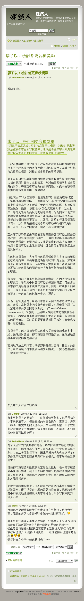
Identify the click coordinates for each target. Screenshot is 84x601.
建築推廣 (27, 40)
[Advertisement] (36, 114)
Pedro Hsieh (18, 77)
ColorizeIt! (76, 591)
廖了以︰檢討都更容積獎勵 (30, 55)
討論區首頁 (15, 40)
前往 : (51, 560)
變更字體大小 (74, 39)
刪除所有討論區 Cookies (33, 576)
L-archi (15, 414)
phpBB (20, 591)
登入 (74, 46)
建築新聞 (38, 40)
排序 (45, 547)
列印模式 (69, 39)
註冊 (66, 46)
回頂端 (76, 408)
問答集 (57, 46)
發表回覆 (14, 63)
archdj (15, 506)
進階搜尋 (41, 34)
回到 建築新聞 (15, 560)
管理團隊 (14, 576)
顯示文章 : (23, 547)
